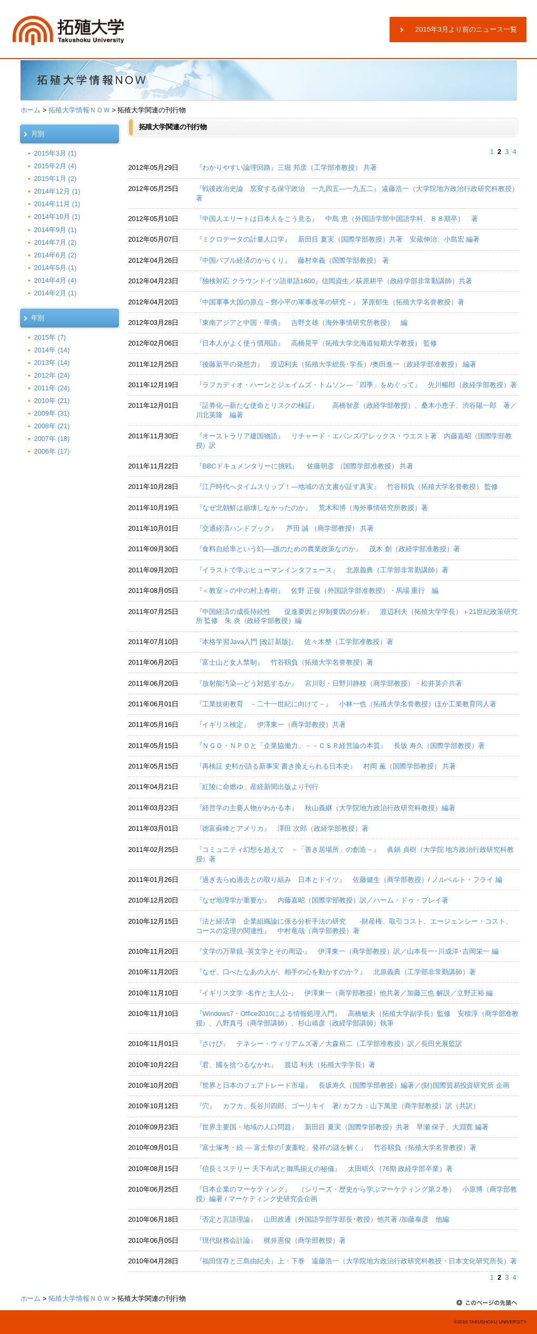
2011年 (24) (52, 388)
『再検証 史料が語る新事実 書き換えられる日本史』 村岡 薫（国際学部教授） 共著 (326, 766)
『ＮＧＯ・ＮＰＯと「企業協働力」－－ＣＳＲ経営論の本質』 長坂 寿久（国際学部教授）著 (340, 746)
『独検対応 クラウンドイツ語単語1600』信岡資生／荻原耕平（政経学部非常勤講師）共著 (334, 281)
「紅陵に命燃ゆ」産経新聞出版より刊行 (257, 787)
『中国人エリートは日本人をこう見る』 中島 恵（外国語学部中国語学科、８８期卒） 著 (340, 219)
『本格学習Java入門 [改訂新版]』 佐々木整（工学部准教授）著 (294, 642)
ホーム (31, 110)
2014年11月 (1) (57, 204)
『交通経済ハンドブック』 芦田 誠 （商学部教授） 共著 (285, 528)
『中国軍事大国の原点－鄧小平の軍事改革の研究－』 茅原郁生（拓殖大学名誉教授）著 (330, 302)
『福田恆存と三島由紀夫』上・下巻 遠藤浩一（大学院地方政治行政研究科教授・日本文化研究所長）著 (356, 1261)
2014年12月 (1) (57, 191)
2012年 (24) (52, 375)
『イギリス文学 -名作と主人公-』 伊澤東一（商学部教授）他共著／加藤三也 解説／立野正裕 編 (344, 993)
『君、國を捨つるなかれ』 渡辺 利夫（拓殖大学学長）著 (285, 1065)
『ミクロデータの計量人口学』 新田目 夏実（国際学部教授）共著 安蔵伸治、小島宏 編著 (338, 239)
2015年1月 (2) (55, 179)
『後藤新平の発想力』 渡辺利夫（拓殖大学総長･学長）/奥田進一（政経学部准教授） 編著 (336, 364)
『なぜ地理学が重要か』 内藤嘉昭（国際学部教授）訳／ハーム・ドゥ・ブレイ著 (322, 900)
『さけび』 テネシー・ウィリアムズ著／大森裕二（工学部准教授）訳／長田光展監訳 (329, 1044)
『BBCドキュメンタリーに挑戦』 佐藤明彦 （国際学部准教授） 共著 (305, 466)
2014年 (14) (52, 350)
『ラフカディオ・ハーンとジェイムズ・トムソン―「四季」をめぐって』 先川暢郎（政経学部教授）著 (356, 385)
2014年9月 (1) (55, 230)
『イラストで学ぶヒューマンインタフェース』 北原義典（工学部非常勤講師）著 (322, 570)
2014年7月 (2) (55, 242)
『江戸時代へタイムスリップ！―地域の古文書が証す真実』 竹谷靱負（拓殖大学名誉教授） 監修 (347, 487)
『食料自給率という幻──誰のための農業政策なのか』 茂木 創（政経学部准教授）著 (328, 549)
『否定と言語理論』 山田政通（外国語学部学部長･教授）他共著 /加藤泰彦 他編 (323, 1219)
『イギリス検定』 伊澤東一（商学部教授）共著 (271, 724)
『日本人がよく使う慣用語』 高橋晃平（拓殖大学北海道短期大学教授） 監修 (316, 343)
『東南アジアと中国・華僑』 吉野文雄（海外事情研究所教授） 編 (302, 323)
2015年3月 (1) (55, 153)
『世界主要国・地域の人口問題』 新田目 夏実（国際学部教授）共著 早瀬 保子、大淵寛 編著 (342, 1127)
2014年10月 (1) (57, 216)
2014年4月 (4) (55, 280)
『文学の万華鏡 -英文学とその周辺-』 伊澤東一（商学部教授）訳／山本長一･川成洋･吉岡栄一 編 (347, 951)
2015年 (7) (50, 337)
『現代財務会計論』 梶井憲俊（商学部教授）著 (271, 1240)
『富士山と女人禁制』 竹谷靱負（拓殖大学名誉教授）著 (285, 662)
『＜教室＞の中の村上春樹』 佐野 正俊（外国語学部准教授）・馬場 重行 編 (317, 590)
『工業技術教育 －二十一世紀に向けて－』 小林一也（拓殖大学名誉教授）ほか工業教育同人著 (346, 704)
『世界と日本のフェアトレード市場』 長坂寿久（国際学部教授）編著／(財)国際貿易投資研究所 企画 (353, 1085)
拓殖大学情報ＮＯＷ (79, 110)
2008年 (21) (52, 426)
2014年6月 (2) (55, 255)
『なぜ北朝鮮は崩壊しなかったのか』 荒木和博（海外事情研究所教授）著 (312, 508)
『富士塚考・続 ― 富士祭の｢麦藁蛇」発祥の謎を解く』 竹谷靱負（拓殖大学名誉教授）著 (336, 1147)
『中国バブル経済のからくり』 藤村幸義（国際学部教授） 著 (292, 260)
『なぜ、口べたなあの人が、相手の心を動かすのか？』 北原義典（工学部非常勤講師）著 (336, 972)
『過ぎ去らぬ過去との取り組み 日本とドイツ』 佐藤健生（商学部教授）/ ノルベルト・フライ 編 (349, 880)
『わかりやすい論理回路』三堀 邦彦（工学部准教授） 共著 (286, 167)
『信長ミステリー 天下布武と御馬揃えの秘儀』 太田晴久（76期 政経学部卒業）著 (324, 1169)
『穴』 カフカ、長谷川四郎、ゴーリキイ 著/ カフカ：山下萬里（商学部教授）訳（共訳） (338, 1106)
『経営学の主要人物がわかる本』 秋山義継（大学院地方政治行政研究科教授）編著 (326, 808)
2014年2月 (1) (55, 293)
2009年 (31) (52, 413)
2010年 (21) (52, 401)
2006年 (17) (52, 451)
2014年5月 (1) (55, 268)
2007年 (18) (52, 439)
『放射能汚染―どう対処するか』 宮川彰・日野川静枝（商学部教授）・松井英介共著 (329, 683)
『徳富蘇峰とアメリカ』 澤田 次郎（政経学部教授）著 (282, 828)
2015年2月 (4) (55, 166)
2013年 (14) (52, 363)
